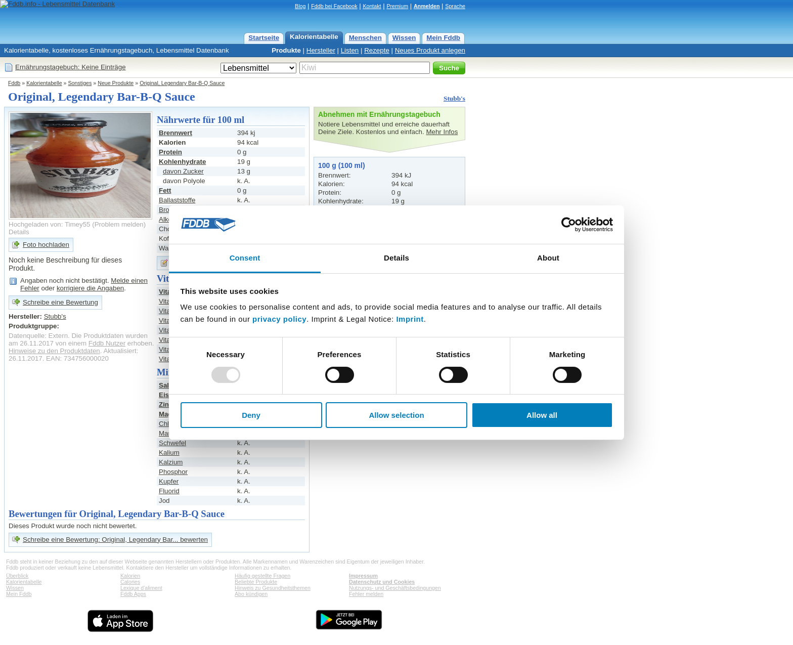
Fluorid (169, 491)
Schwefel (172, 443)
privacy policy (279, 319)
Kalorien (130, 576)
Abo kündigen (251, 594)
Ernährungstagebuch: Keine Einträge (70, 67)
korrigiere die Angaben (90, 288)
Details (19, 232)
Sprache (455, 6)
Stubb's (454, 98)
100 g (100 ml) (341, 165)
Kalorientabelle (314, 36)
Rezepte (376, 50)
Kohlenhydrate (182, 161)
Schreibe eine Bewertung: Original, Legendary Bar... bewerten (115, 539)
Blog (300, 6)
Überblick (17, 576)
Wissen (404, 37)
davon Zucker (183, 171)
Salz (165, 385)
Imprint (409, 319)
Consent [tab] (245, 257)
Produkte (286, 50)
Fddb (14, 83)
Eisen (168, 395)
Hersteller (320, 50)
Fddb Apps (133, 594)
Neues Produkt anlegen (430, 50)
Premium (397, 6)
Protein (170, 152)
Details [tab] (396, 257)
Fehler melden (366, 594)
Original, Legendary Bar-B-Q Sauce (182, 83)
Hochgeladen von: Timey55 (50, 224)
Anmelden (427, 6)
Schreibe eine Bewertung (60, 302)
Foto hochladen (46, 244)
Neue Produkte (116, 83)
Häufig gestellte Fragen (262, 576)
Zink (165, 404)
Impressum (363, 576)
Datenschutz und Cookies (382, 582)
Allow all (541, 415)
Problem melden (119, 224)
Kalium (169, 452)
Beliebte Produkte (256, 582)
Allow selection (396, 415)
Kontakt (372, 6)
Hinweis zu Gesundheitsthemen (273, 588)
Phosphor (173, 472)
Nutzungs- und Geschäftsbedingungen (395, 588)
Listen (350, 50)
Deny (251, 415)
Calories (130, 582)
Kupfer (169, 481)
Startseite (263, 37)
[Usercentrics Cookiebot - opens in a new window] (568, 224)
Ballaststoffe (177, 200)
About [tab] (548, 257)
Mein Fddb (443, 37)
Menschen (365, 37)
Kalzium (171, 462)
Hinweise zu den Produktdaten (54, 351)
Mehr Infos (442, 132)
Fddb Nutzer (107, 343)
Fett (165, 190)
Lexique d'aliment (141, 588)
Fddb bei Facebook (334, 6)
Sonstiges (80, 83)
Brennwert (175, 133)
